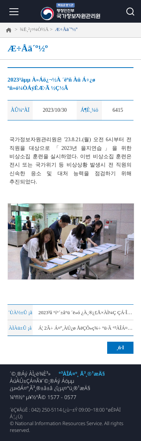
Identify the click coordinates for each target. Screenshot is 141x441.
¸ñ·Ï (120, 347)
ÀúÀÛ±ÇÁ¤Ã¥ (26, 380)
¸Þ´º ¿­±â (13, 11)
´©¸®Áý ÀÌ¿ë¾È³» (30, 373)
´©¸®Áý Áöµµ (58, 380)
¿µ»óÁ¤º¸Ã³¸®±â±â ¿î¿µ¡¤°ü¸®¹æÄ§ (50, 388)
